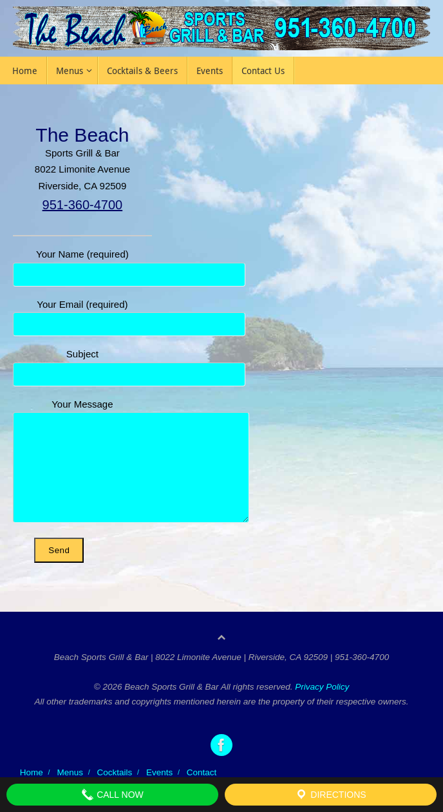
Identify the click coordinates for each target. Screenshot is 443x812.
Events (159, 772)
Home (31, 772)
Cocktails (115, 772)
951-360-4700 (82, 205)
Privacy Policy (322, 687)
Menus (70, 772)
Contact (202, 772)
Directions (330, 794)
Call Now (112, 794)
